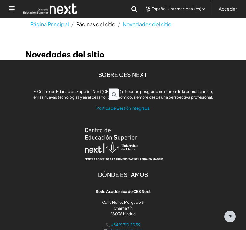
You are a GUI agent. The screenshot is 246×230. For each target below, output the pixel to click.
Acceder (228, 9)
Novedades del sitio (147, 24)
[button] (134, 9)
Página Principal (49, 24)
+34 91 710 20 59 (125, 224)
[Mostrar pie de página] (230, 216)
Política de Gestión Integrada (123, 108)
